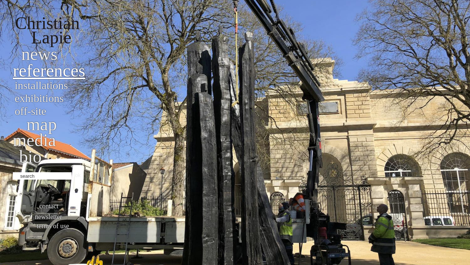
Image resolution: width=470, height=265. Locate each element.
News (39, 54)
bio (30, 156)
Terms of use (53, 226)
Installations (41, 85)
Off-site (30, 111)
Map (41, 124)
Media (34, 140)
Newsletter (48, 216)
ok (78, 175)
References (49, 70)
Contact (48, 206)
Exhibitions (39, 98)
